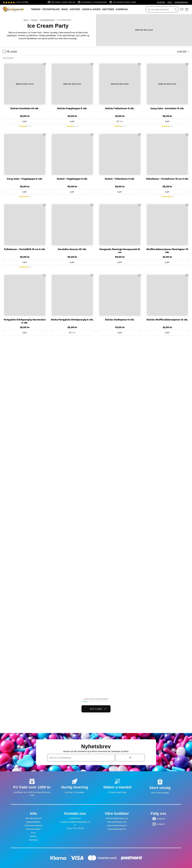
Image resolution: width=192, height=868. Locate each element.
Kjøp (24, 121)
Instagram (160, 824)
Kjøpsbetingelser (33, 822)
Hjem (26, 20)
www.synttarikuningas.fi (117, 825)
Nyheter (33, 836)
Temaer (34, 20)
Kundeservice (75, 818)
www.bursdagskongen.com (116, 818)
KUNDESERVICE (181, 2)
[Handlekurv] (186, 9)
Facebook (160, 819)
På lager (10, 51)
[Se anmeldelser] (15, 2)
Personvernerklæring (33, 825)
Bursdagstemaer (47, 20)
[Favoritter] (181, 9)
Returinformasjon (33, 829)
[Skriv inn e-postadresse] (81, 757)
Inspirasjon (33, 840)
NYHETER (161, 2)
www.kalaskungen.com (117, 822)
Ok (130, 757)
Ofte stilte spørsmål (33, 818)
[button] (183, 52)
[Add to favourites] (44, 64)
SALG (169, 2)
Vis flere (98, 708)
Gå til (119, 121)
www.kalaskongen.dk (117, 829)
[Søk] (158, 9)
